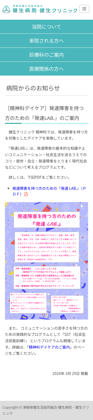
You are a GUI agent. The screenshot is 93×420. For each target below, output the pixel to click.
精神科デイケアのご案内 (49, 347)
